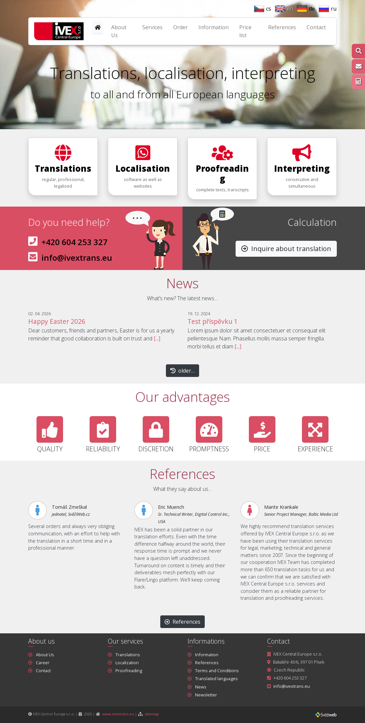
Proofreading (128, 671)
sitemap (152, 713)
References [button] (182, 621)
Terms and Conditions (217, 671)
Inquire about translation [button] (286, 248)
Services (152, 27)
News (200, 687)
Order (180, 27)
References (282, 27)
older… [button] (182, 370)
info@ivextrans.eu (76, 257)
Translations (127, 655)
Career (42, 663)
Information (213, 27)
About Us (118, 31)
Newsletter (206, 695)
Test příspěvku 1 (212, 321)
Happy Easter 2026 (56, 321)
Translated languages (216, 678)
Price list (245, 31)
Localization (127, 663)
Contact (316, 27)
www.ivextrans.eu (118, 713)
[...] (157, 338)
